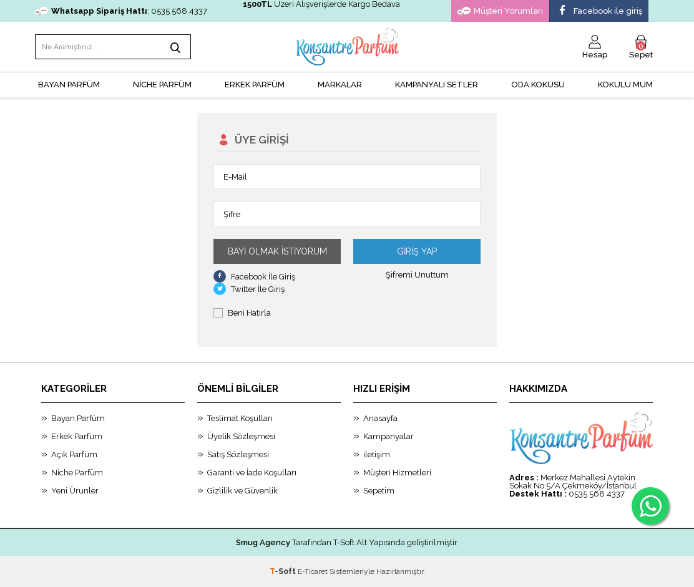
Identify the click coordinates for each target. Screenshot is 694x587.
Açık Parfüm (74, 454)
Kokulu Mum (625, 84)
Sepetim (378, 490)
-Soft (284, 571)
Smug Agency (263, 542)
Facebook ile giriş (599, 11)
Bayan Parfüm (78, 418)
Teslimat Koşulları (240, 418)
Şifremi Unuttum (417, 274)
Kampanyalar (388, 436)
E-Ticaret (313, 571)
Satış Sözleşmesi (238, 454)
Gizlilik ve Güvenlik (242, 490)
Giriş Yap (417, 251)
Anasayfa (380, 418)
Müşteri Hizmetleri (397, 472)
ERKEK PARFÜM (255, 84)
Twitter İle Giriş (249, 289)
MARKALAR (340, 84)
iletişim (376, 454)
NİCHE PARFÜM (162, 84)
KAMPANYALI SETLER (436, 84)
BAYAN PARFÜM (69, 84)
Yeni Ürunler (75, 490)
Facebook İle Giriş (254, 276)
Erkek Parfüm (76, 436)
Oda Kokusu (538, 84)
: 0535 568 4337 (121, 11)
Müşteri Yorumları (500, 11)
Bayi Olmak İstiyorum (277, 251)
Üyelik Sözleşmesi (241, 436)
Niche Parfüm (77, 472)
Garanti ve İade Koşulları (251, 472)
